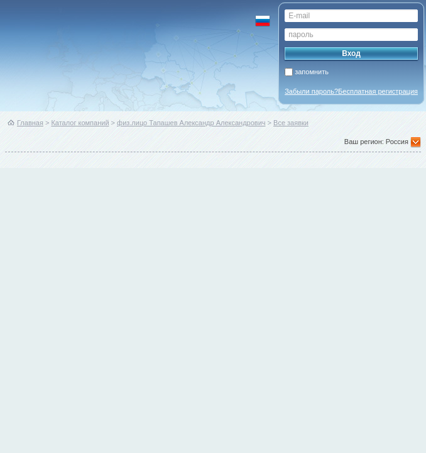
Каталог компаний (80, 122)
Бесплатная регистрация (378, 91)
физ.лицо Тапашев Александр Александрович (191, 122)
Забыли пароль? (311, 91)
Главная (30, 122)
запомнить (312, 72)
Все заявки (291, 122)
